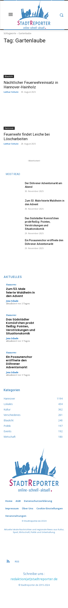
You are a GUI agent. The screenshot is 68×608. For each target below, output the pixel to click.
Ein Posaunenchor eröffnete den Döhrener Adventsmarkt (19, 362)
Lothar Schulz (11, 92)
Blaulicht (9, 76)
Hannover (9, 128)
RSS (17, 561)
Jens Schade (12, 300)
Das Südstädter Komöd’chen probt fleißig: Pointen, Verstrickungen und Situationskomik (20, 326)
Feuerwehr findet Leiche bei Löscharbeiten (27, 136)
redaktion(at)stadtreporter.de (34, 579)
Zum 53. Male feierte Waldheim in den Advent (20, 292)
